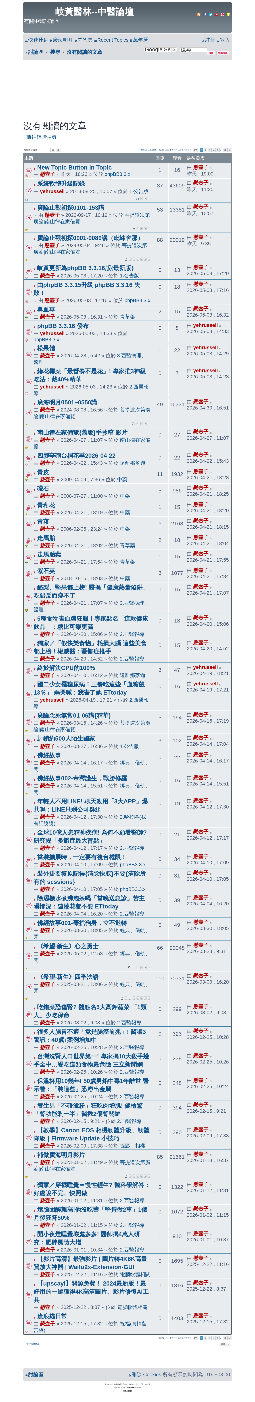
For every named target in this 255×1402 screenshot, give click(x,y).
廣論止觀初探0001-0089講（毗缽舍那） (90, 238)
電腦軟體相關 (135, 1274)
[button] (195, 150)
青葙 (43, 521)
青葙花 (46, 505)
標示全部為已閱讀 (148, 150)
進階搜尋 (222, 53)
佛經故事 (49, 755)
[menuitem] (61, 40)
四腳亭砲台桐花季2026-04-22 (76, 455)
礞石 (43, 488)
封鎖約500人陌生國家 (66, 738)
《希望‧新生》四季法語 (68, 976)
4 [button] (213, 150)
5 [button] (218, 150)
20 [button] (225, 150)
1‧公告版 (139, 191)
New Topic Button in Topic (74, 167)
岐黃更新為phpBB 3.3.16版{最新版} (85, 268)
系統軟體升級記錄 (61, 183)
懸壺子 (47, 174)
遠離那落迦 (132, 463)
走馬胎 (46, 538)
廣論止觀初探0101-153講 (70, 207)
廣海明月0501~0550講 (67, 402)
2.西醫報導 (132, 634)
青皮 (43, 472)
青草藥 (127, 317)
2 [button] (205, 150)
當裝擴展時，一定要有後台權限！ (82, 857)
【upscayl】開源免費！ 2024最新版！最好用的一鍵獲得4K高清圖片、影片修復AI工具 (91, 1291)
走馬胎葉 (49, 554)
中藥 (122, 479)
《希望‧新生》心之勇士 (68, 946)
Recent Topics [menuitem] (111, 40)
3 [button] (209, 150)
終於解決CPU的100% (66, 668)
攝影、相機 (132, 1146)
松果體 (46, 348)
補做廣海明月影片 (61, 1155)
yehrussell (52, 191)
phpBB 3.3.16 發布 (63, 326)
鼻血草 (46, 309)
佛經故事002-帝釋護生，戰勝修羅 (82, 778)
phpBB (118, 1384)
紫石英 (46, 571)
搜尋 (211, 53)
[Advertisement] (127, 87)
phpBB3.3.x (117, 174)
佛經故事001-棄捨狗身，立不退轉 (82, 923)
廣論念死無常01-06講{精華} (74, 715)
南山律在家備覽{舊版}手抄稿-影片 (82, 432)
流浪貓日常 (52, 1316)
